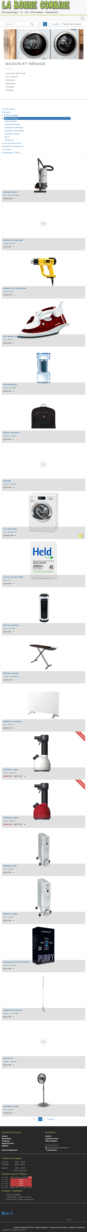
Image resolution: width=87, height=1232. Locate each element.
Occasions (6, 1141)
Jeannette (7, 481)
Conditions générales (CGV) (23, 1227)
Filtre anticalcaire (10, 384)
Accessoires (9, 140)
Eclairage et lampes (12, 134)
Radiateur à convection (12, 721)
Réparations (6, 1138)
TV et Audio (6, 149)
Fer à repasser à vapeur (12, 336)
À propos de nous (51, 1138)
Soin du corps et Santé (12, 143)
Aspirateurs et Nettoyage (14, 127)
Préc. (40, 24)
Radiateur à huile (10, 866)
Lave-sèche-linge (10, 529)
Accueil (4, 1136)
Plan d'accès (52, 1150)
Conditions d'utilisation (76, 1227)
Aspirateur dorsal (10, 192)
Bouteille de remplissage (13, 240)
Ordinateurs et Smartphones (12, 146)
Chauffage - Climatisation (14, 131)
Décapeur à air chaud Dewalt (14, 288)
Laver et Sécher (11, 121)
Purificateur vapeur (11, 769)
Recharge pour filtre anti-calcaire (16, 962)
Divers (7, 137)
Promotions (6, 112)
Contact (48, 1136)
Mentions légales (41, 1227)
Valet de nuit (8, 1058)
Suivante (56, 24)
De (71, 1220)
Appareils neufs (8, 1143)
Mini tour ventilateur (11, 625)
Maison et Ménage (11, 118)
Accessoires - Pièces (12, 153)
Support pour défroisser (12, 1010)
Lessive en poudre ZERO (13, 577)
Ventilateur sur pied (11, 1106)
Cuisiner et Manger (11, 115)
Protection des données (58, 1227)
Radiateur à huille (10, 914)
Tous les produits (8, 109)
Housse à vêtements (11, 433)
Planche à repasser (11, 673)
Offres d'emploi (51, 1141)
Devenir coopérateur (9, 1150)
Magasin (5, 1146)
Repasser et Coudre (12, 124)
